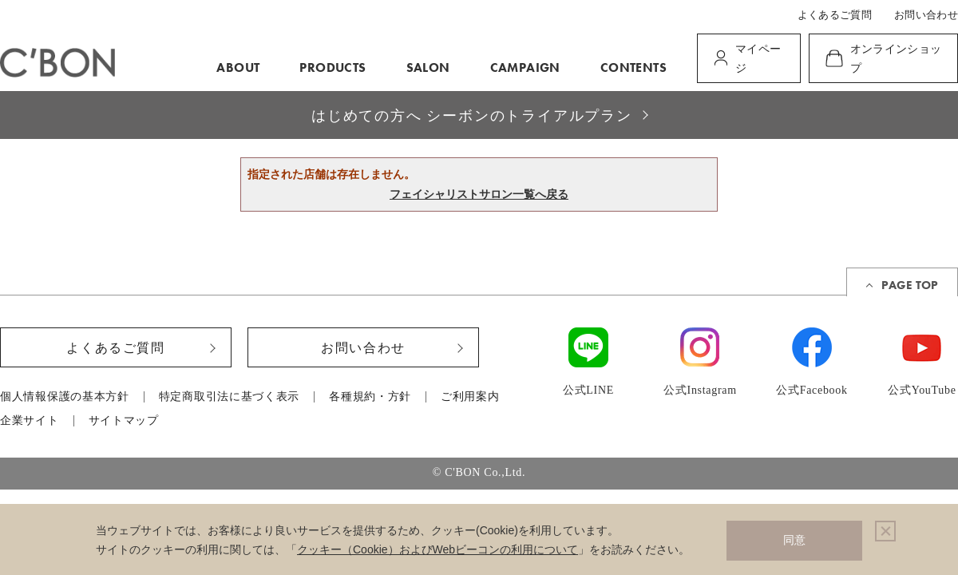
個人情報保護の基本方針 (64, 396)
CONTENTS (633, 67)
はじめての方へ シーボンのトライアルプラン (471, 115)
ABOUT (237, 67)
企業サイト (29, 420)
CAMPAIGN (525, 67)
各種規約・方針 (370, 396)
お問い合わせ (926, 15)
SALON (428, 67)
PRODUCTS (332, 67)
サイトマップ (124, 420)
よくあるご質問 (835, 15)
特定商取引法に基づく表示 (229, 396)
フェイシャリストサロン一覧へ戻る (479, 194)
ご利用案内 (470, 396)
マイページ (758, 58)
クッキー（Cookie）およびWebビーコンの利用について (437, 549)
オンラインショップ (896, 58)
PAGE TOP (909, 285)
